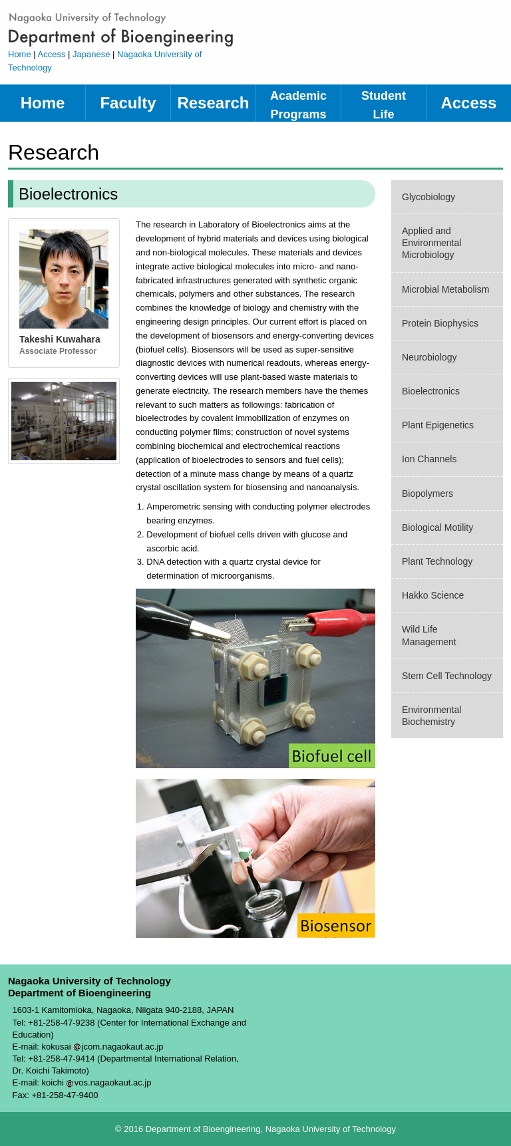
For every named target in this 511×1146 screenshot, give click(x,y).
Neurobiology (429, 357)
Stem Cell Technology (447, 675)
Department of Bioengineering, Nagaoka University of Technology (128, 29)
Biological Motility (437, 527)
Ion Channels (429, 459)
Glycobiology (428, 197)
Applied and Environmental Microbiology (431, 242)
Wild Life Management (429, 635)
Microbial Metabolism (445, 289)
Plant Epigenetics (438, 425)
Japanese (91, 54)
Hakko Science (433, 595)
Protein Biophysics (440, 323)
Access (52, 54)
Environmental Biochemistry (431, 715)
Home (19, 54)
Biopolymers (427, 493)
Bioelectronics (431, 391)
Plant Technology (437, 561)
